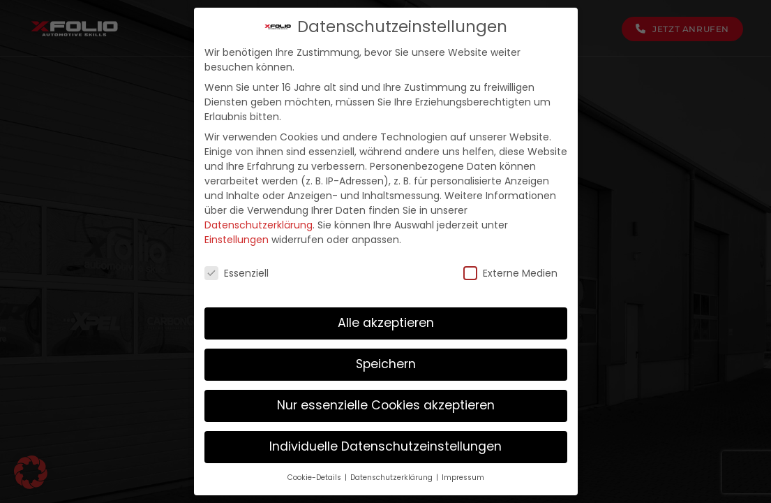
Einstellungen (236, 240)
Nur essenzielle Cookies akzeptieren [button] (386, 405)
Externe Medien (510, 273)
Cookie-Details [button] (315, 477)
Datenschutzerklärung (258, 225)
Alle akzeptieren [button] (386, 322)
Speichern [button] (386, 364)
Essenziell (236, 273)
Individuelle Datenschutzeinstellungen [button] (385, 446)
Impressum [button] (463, 477)
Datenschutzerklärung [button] (392, 477)
